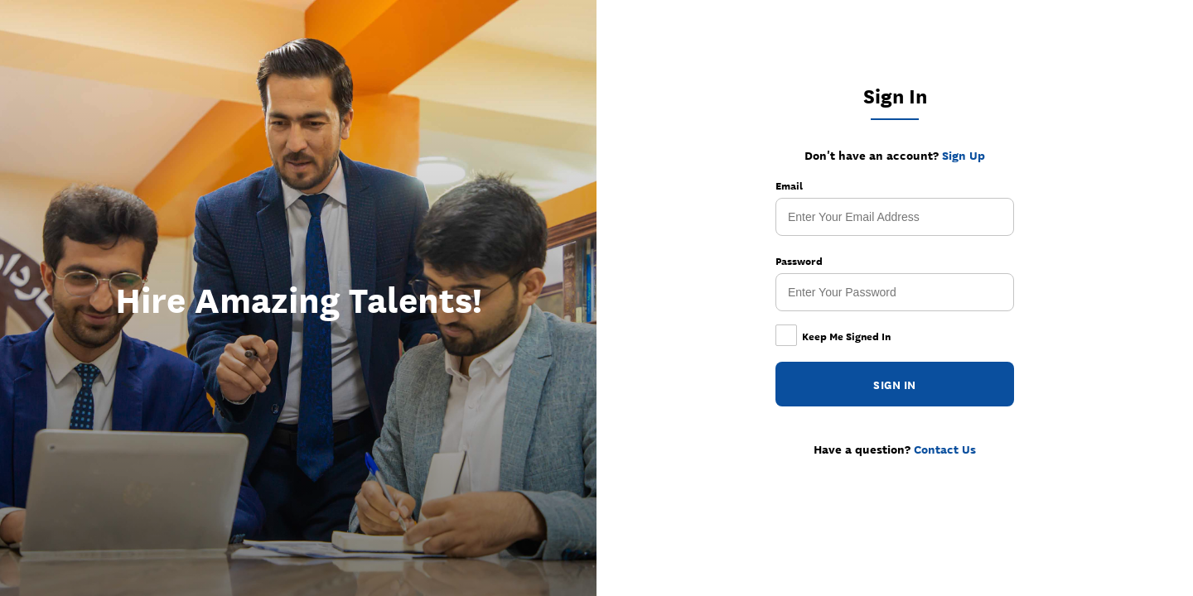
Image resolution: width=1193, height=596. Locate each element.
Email (789, 185)
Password (799, 260)
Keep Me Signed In (833, 336)
